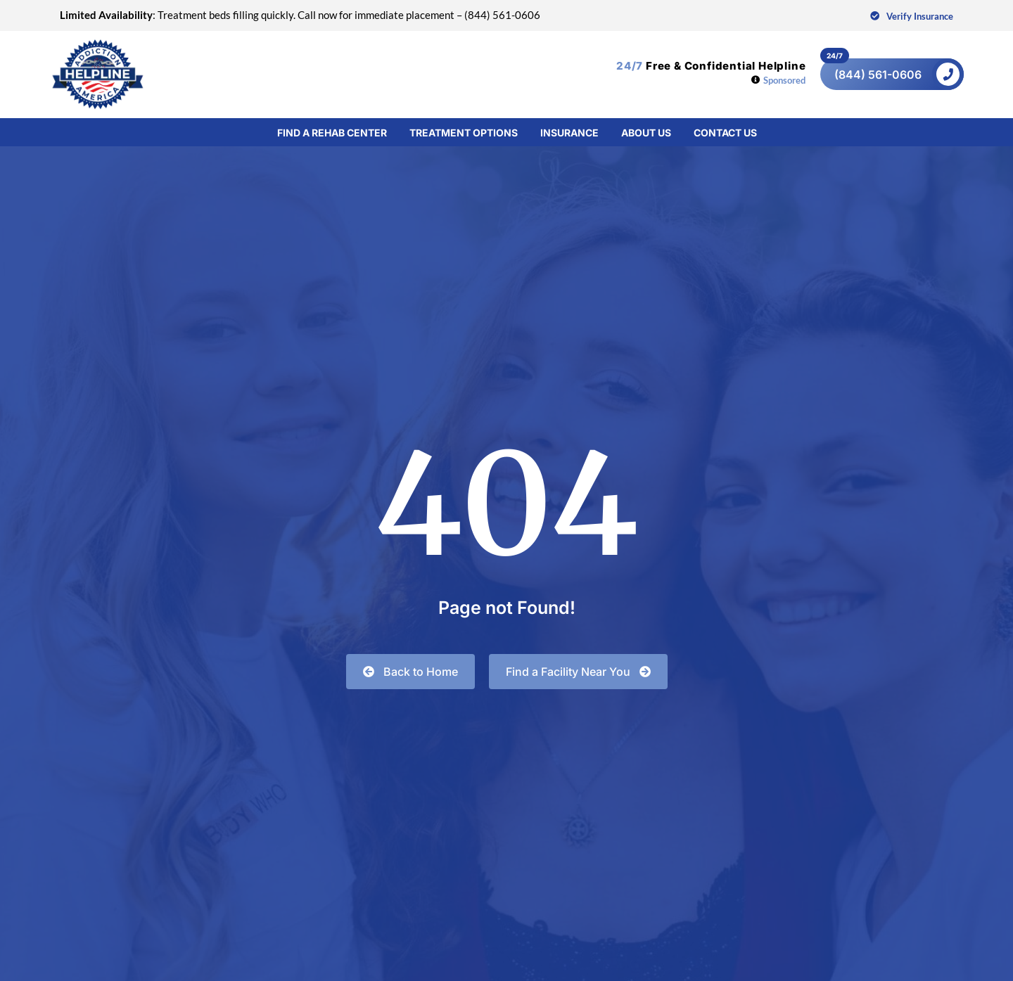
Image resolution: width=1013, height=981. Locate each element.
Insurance (569, 131)
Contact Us (725, 131)
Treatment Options (463, 131)
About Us (646, 131)
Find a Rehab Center (332, 131)
